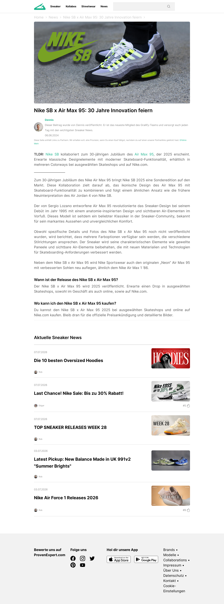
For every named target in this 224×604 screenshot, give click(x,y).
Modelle (169, 555)
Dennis (49, 119)
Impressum (172, 565)
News (104, 6)
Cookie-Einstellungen (174, 588)
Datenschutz (173, 575)
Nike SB (52, 154)
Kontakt (169, 581)
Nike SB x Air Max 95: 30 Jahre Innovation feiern (102, 17)
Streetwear (88, 6)
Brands (169, 550)
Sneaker (55, 6)
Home (39, 17)
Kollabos (71, 6)
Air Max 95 (144, 154)
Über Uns (171, 570)
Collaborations (175, 560)
